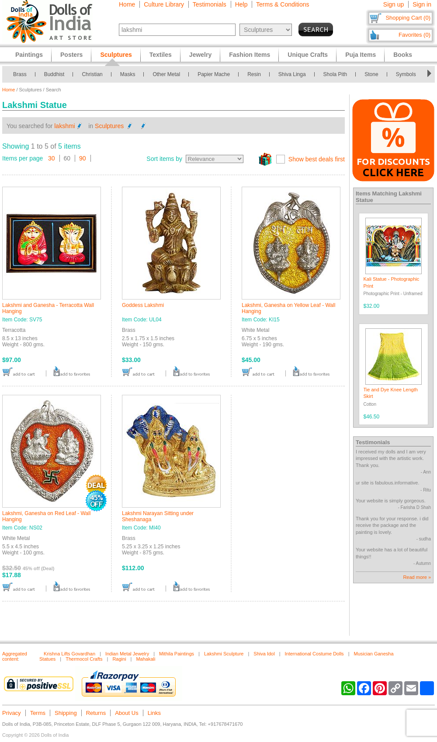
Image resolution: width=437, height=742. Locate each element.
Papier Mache (214, 74)
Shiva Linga (292, 74)
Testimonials (209, 4)
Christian (92, 74)
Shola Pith (335, 74)
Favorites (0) (414, 34)
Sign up (393, 4)
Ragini (119, 659)
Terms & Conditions (282, 4)
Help (241, 4)
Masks (127, 74)
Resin (254, 74)
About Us (126, 713)
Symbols (406, 74)
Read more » (417, 577)
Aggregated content (14, 656)
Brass (20, 74)
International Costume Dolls (314, 653)
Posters (71, 54)
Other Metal (166, 74)
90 (82, 158)
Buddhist (54, 74)
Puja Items (360, 54)
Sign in (422, 4)
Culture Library (164, 4)
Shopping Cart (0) (407, 17)
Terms (37, 713)
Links (154, 713)
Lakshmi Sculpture (224, 653)
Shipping (66, 713)
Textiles (160, 54)
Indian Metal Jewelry (127, 653)
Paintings (29, 54)
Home (127, 4)
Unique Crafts (308, 54)
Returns (96, 713)
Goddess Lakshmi (143, 305)
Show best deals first (316, 159)
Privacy (11, 713)
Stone (371, 74)
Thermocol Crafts (84, 659)
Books (402, 54)
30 (51, 158)
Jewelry (200, 54)
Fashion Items (249, 54)
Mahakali (145, 659)
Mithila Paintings (176, 653)
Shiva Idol (263, 653)
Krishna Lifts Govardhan (69, 653)
